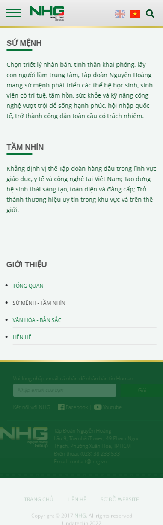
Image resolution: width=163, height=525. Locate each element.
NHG (80, 517)
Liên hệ (21, 337)
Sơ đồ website (120, 500)
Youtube (109, 407)
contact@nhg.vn (86, 461)
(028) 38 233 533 (99, 453)
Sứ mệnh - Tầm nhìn (38, 303)
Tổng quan (27, 285)
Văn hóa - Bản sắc (36, 320)
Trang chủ (38, 500)
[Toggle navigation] (13, 13)
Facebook (75, 407)
